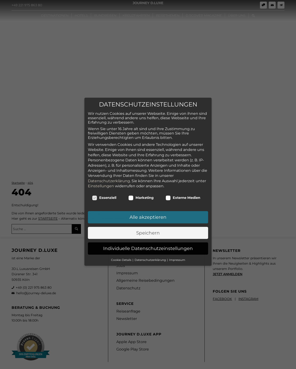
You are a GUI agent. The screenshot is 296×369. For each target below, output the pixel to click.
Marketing (141, 175)
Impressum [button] (177, 237)
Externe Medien (183, 175)
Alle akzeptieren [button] (148, 194)
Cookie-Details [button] (121, 237)
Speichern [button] (148, 210)
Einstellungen (101, 163)
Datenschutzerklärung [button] (150, 237)
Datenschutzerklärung (109, 158)
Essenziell (104, 175)
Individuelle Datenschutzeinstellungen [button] (148, 225)
